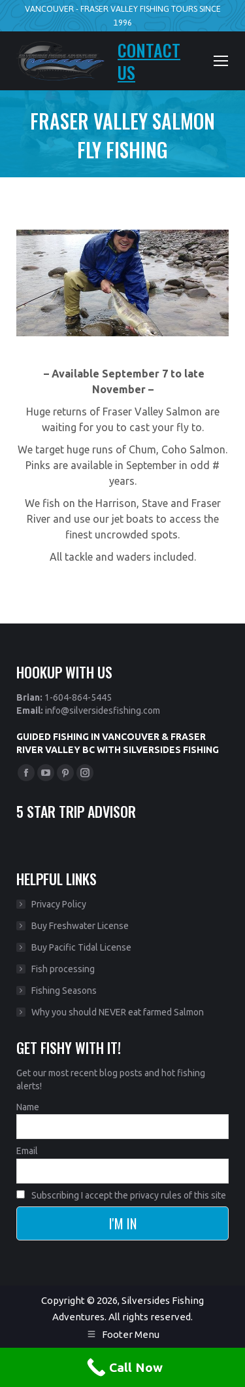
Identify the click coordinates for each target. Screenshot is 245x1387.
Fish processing (63, 969)
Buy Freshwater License (80, 926)
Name (27, 1107)
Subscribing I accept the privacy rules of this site (121, 1195)
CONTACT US (149, 61)
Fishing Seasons (64, 990)
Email (27, 1151)
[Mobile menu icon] (221, 61)
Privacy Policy (58, 904)
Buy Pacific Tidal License (81, 947)
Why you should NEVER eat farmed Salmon (117, 1012)
